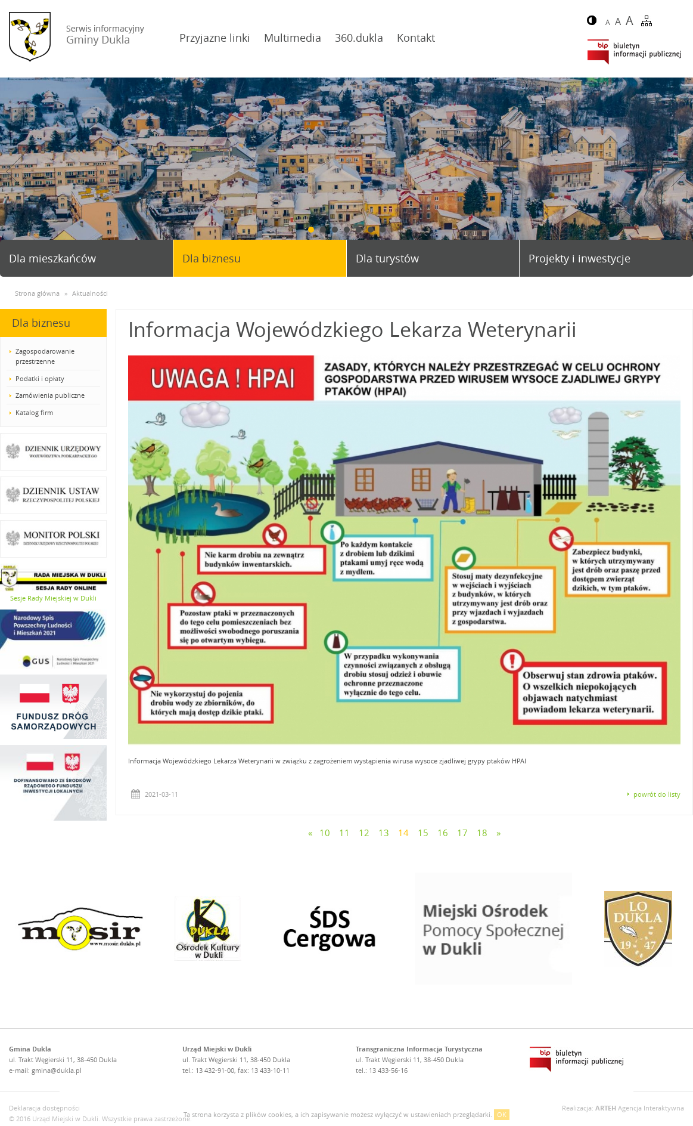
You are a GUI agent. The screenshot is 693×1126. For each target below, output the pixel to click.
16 (442, 833)
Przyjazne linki (214, 37)
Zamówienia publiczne (50, 395)
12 (364, 833)
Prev (13, 171)
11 (344, 833)
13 (383, 833)
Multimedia (292, 37)
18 (482, 833)
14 (403, 833)
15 (423, 833)
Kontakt (416, 37)
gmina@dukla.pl (57, 1070)
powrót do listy (656, 794)
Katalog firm (34, 412)
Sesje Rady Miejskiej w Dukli (53, 597)
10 (324, 833)
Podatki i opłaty (39, 378)
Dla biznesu (211, 258)
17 (462, 833)
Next (679, 171)
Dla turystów (387, 258)
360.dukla (359, 37)
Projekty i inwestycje (579, 258)
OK (501, 1114)
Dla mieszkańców (52, 258)
